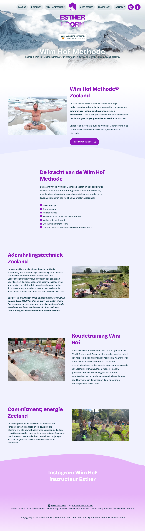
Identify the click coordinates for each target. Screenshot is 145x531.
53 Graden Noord (116, 517)
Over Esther (86, 7)
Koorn (72, 24)
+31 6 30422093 (58, 505)
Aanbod (22, 7)
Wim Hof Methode (55, 7)
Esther (72, 17)
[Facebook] (138, 7)
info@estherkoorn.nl (82, 505)
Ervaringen (104, 7)
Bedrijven (36, 7)
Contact (120, 7)
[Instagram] (131, 7)
